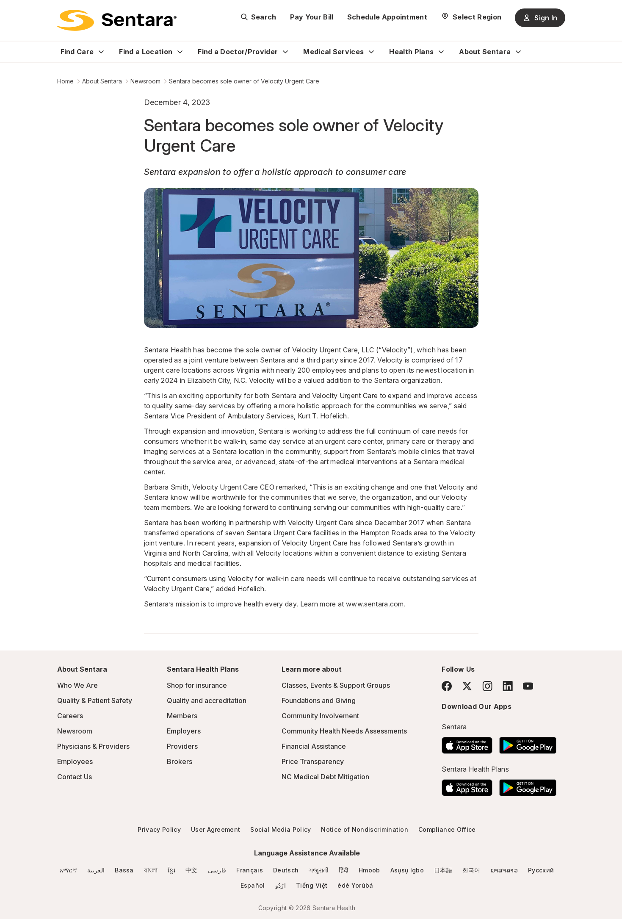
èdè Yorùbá (355, 885)
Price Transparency (313, 761)
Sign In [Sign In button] (539, 18)
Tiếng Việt (311, 885)
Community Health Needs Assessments (344, 731)
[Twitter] (467, 686)
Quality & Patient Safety (94, 700)
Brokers (179, 761)
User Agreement (215, 829)
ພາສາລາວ (504, 870)
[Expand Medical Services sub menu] (371, 51)
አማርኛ (68, 870)
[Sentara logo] (117, 20)
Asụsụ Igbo (407, 870)
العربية (96, 870)
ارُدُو (280, 885)
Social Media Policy (280, 829)
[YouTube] (528, 686)
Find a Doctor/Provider (238, 51)
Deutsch (286, 870)
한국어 (471, 870)
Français (249, 870)
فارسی (217, 870)
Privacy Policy (159, 829)
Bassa (124, 870)
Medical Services (333, 51)
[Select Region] (471, 16)
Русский (541, 870)
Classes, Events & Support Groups (336, 685)
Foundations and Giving (319, 700)
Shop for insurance (197, 685)
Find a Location (145, 51)
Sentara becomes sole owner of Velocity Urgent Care (244, 81)
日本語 (443, 870)
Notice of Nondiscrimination (364, 829)
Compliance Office (446, 829)
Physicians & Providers (93, 746)
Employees (75, 761)
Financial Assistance (314, 746)
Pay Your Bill (312, 17)
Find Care (77, 51)
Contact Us (74, 776)
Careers (70, 715)
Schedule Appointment (387, 17)
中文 (191, 870)
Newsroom (145, 81)
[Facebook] (447, 686)
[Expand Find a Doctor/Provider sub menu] (285, 51)
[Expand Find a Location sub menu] (180, 51)
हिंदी (343, 870)
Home (65, 81)
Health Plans (411, 51)
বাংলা (151, 870)
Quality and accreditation (206, 700)
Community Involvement (320, 715)
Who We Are (77, 685)
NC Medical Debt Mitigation (325, 776)
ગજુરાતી (319, 870)
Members (182, 715)
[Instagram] (487, 686)
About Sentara (485, 51)
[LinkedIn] (508, 686)
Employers (184, 731)
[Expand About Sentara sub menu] (518, 51)
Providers (182, 746)
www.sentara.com (375, 604)
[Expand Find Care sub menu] (101, 51)
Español (253, 885)
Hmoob (369, 870)
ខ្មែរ (171, 870)
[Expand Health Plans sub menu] (441, 51)
